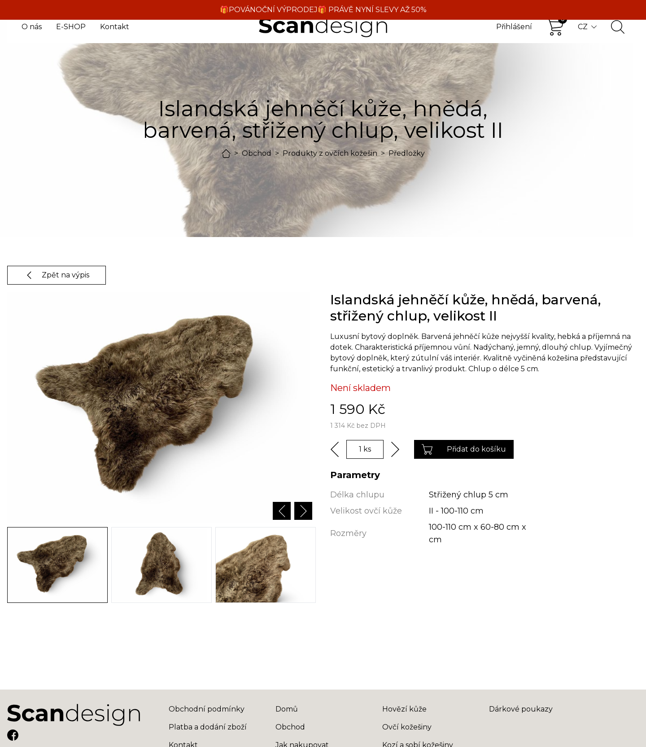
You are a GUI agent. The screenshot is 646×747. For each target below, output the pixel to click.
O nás (32, 26)
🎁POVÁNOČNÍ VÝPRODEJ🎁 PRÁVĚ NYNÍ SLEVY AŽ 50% (323, 9)
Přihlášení (514, 26)
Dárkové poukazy (521, 709)
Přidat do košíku (464, 449)
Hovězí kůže (404, 709)
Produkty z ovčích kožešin (330, 153)
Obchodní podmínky (206, 709)
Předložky (406, 153)
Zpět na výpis (56, 275)
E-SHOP (71, 26)
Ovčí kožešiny (407, 727)
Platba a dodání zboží (208, 727)
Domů (286, 709)
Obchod (256, 153)
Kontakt (114, 26)
